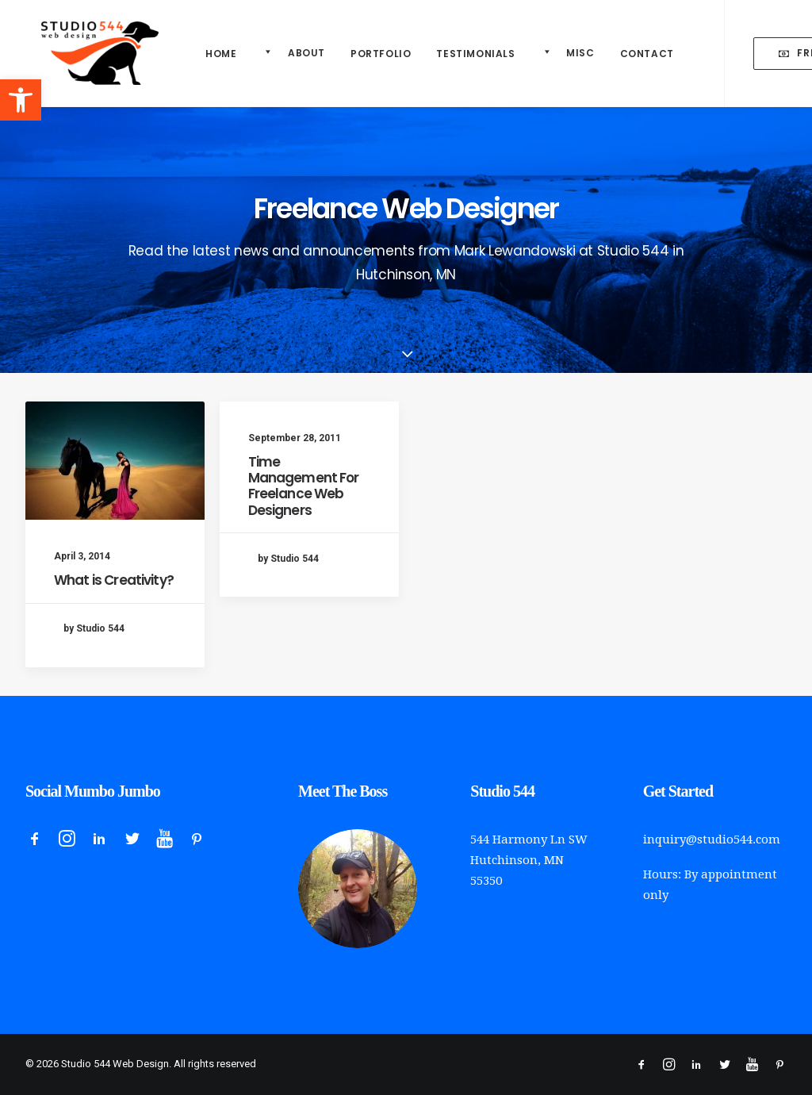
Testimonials (475, 53)
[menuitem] (220, 54)
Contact (647, 53)
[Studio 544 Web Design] (84, 53)
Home (220, 53)
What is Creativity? (114, 580)
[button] (20, 100)
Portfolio (380, 53)
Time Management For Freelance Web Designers (303, 487)
